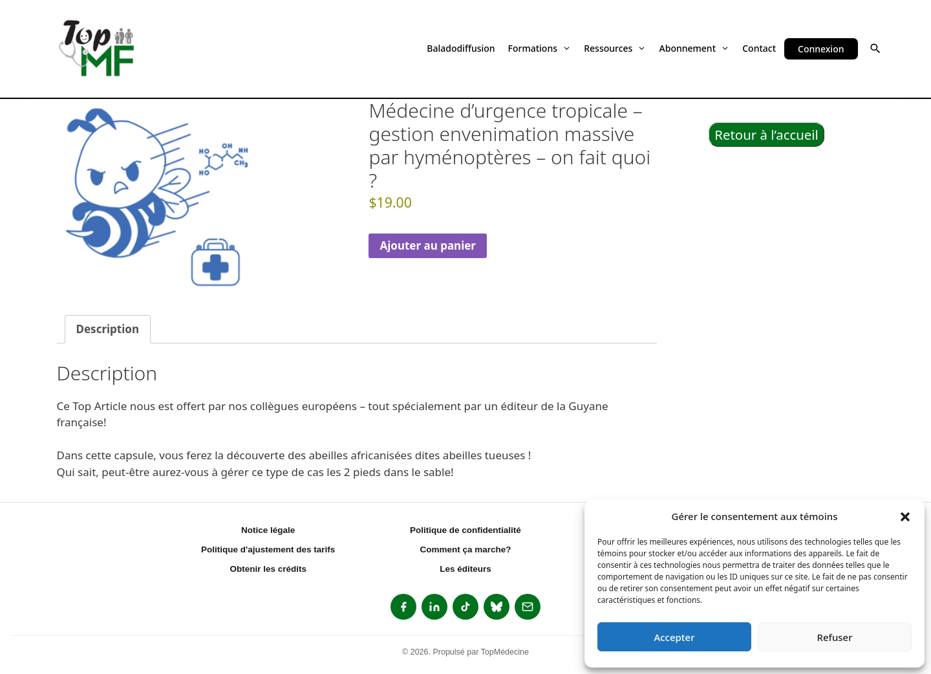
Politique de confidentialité (465, 530)
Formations (540, 48)
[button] (905, 516)
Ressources (615, 48)
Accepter (674, 637)
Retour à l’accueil (766, 134)
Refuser (834, 637)
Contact (759, 48)
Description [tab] (107, 328)
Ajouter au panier (428, 245)
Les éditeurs (465, 569)
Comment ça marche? (465, 549)
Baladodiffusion (461, 48)
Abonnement (694, 48)
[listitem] (403, 607)
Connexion (821, 49)
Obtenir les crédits (268, 569)
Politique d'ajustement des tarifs (268, 549)
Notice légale (268, 530)
